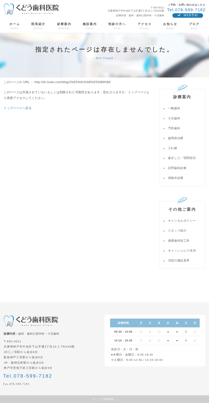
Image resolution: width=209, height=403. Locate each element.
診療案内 (182, 94)
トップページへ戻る (18, 108)
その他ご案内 (182, 206)
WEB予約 (188, 15)
